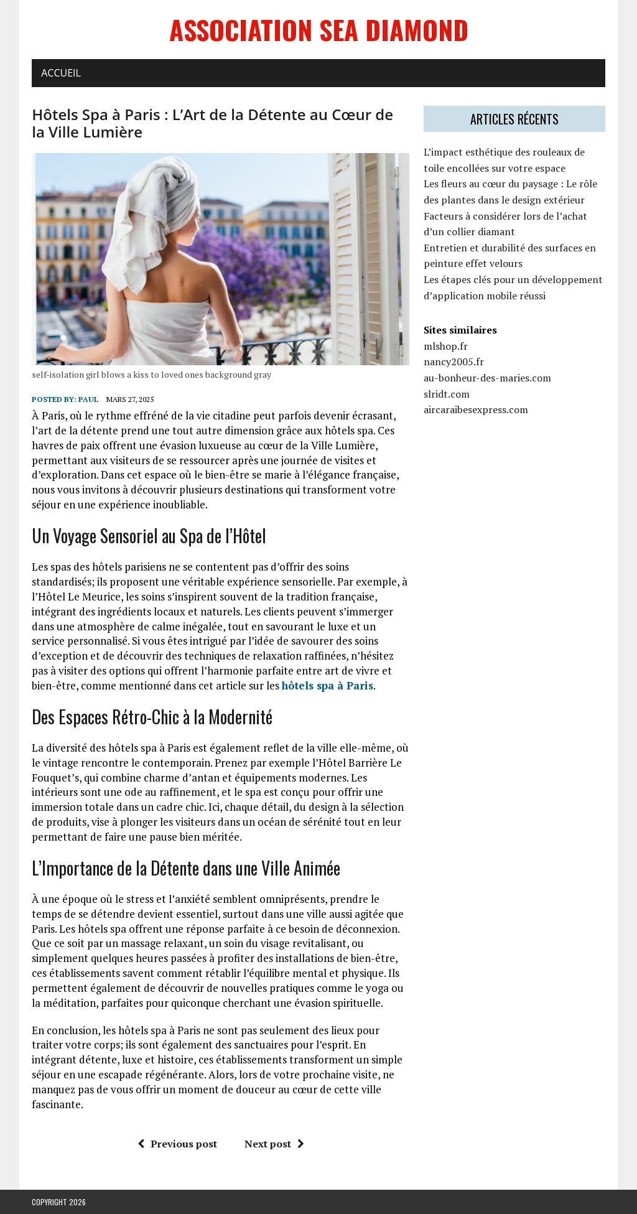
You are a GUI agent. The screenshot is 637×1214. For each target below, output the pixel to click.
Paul (88, 399)
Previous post (177, 1144)
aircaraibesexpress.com (476, 409)
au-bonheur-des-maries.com (487, 378)
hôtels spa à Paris (327, 685)
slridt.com (447, 394)
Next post (274, 1144)
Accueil (61, 73)
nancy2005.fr (454, 361)
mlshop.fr (446, 346)
